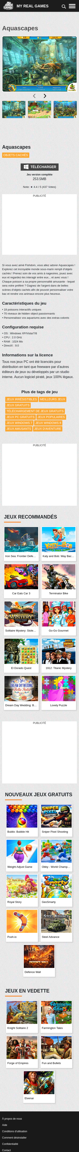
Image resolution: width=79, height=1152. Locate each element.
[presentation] (34, 96)
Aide (4, 1125)
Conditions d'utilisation (14, 1131)
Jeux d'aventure (47, 428)
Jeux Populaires (51, 417)
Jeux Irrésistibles (22, 399)
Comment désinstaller (14, 1137)
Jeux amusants (19, 428)
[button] (13, 120)
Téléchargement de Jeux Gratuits (35, 411)
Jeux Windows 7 (19, 423)
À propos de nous (12, 1118)
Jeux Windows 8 (48, 423)
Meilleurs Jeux (52, 399)
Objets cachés (15, 155)
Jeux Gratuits (18, 405)
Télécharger (40, 167)
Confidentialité (10, 1144)
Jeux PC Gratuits (21, 417)
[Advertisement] (39, 224)
